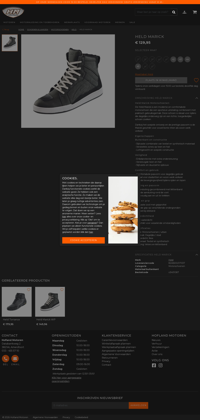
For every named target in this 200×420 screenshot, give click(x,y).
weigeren (92, 222)
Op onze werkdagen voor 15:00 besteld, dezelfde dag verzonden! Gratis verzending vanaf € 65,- (100, 2)
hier (64, 216)
